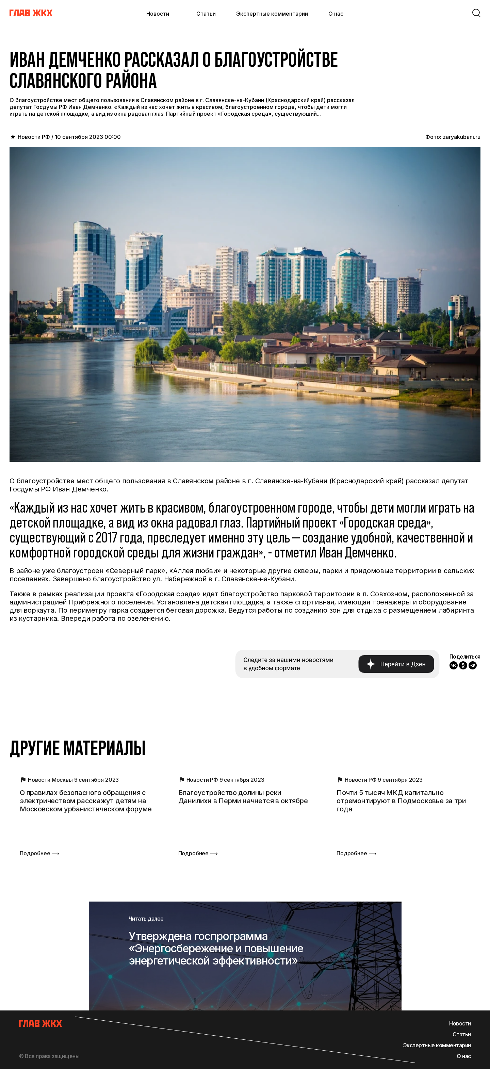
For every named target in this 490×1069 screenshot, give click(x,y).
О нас (335, 13)
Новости (157, 13)
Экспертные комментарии (272, 13)
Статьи (206, 13)
